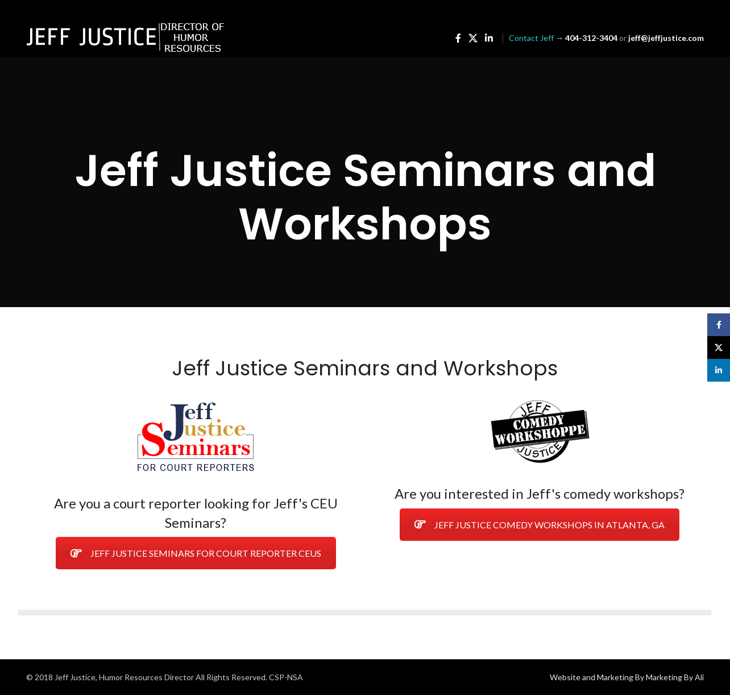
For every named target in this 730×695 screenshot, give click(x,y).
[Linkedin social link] (489, 38)
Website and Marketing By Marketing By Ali (627, 677)
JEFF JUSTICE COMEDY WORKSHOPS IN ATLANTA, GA (539, 524)
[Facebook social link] (457, 38)
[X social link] (472, 38)
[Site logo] (125, 37)
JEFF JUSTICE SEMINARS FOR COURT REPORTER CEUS (195, 553)
